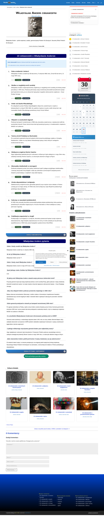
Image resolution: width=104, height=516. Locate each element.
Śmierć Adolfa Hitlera (77, 151)
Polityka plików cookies (48, 265)
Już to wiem (26, 80)
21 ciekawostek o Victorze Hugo (80, 50)
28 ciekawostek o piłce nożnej (84, 503)
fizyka (66, 389)
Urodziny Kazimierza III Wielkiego (79, 163)
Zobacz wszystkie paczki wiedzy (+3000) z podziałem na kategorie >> (52, 428)
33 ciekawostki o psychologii (84, 501)
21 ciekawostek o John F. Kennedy (80, 58)
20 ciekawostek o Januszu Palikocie (81, 69)
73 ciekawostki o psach (46, 499)
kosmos (88, 416)
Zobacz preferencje (63, 262)
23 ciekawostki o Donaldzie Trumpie (81, 42)
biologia (16, 389)
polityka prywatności (93, 513)
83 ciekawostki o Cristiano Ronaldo (46, 496)
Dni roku (84, 2)
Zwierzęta (78, 2)
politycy (17, 7)
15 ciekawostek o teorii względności (63, 386)
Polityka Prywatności (55, 265)
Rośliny (88, 2)
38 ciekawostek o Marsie (82, 499)
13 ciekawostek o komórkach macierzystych (16, 386)
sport (59, 505)
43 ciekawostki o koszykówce (48, 505)
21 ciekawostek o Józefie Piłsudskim (81, 54)
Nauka (73, 2)
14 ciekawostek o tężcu (40, 416)
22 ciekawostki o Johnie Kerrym (80, 46)
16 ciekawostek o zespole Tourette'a (87, 389)
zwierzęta (60, 497)
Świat (93, 2)
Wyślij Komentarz (11, 469)
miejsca (60, 501)
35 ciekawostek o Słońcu (83, 505)
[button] (67, 250)
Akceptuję (41, 262)
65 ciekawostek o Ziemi (46, 501)
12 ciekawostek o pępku (17, 412)
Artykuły (68, 2)
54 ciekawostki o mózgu (46, 503)
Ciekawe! (18, 80)
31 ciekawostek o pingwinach (84, 497)
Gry (98, 2)
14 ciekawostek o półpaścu (40, 386)
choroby (38, 388)
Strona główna (9, 7)
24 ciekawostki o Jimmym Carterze (80, 39)
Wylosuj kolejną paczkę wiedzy (35, 356)
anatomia (13, 389)
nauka (59, 503)
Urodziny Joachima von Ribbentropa (80, 157)
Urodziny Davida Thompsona (78, 140)
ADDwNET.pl (28, 512)
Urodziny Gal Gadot (77, 146)
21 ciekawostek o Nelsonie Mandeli (80, 62)
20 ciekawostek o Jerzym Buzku (80, 66)
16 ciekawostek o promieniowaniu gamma (87, 413)
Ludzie (14, 7)
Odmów (52, 262)
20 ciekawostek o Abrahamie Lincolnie (81, 73)
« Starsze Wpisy (9, 424)
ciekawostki (34, 16)
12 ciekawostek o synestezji (64, 412)
